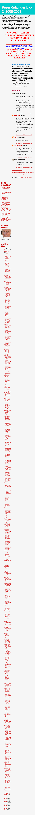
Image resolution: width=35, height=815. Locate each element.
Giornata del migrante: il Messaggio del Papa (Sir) (7, 641)
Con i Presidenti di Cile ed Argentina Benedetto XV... (7, 515)
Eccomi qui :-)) (7, 556)
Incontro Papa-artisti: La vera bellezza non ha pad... (7, 389)
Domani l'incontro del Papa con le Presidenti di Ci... (7, 624)
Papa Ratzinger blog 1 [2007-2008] (6, 220)
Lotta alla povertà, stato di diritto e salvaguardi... (7, 326)
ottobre (6, 794)
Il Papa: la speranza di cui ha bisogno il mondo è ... (7, 406)
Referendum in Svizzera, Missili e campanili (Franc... (7, 262)
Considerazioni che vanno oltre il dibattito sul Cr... (7, 474)
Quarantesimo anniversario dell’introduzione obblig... (7, 305)
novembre (6, 251)
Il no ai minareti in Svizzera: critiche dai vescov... (7, 272)
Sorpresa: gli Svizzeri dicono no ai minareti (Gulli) (7, 352)
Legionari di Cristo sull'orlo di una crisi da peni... (7, 569)
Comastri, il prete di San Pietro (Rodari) (7, 759)
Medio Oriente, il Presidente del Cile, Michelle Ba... (7, 526)
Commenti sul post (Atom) (25, 177)
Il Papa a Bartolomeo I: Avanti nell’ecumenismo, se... (7, 317)
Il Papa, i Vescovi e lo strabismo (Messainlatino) (7, 694)
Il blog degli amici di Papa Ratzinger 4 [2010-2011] (6, 213)
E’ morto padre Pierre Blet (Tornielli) (7, 321)
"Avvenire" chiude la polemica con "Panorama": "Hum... (7, 579)
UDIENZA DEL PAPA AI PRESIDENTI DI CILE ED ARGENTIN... (7, 531)
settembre (6, 796)
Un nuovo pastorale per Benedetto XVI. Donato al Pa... (7, 630)
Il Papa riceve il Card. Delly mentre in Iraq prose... (7, 590)
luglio (5, 799)
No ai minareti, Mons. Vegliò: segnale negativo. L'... (7, 336)
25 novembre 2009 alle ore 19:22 (24, 143)
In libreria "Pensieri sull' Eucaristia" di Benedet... (7, 738)
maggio (6, 802)
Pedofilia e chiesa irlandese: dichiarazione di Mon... (7, 601)
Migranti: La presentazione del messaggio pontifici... (7, 613)
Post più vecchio (29, 172)
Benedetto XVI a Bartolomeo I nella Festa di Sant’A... (7, 341)
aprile (5, 804)
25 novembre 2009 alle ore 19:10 (24, 134)
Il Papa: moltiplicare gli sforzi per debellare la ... (7, 384)
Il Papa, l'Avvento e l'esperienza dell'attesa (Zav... (7, 294)
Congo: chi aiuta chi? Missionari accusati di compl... (7, 700)
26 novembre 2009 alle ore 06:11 (24, 167)
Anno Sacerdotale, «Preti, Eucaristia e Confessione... (7, 491)
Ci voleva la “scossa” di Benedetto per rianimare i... (7, 485)
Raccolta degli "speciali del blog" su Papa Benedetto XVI (6, 209)
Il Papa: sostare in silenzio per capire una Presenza (7, 547)
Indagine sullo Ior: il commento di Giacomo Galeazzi (7, 764)
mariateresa (18, 145)
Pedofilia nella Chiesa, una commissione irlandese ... (7, 668)
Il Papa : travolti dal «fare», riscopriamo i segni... (7, 480)
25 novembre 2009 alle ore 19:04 (24, 113)
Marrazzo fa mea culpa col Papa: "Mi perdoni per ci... (7, 775)
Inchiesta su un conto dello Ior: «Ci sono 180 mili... (7, 780)
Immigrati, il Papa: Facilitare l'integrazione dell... (7, 674)
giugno (6, 801)
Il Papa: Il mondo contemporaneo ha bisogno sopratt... (7, 462)
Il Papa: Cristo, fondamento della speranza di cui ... (7, 456)
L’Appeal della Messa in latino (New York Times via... (7, 300)
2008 (4, 809)
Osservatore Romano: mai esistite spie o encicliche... (7, 574)
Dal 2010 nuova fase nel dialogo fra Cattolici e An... (7, 749)
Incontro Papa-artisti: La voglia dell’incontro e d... (7, 498)
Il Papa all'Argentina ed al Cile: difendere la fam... (7, 553)
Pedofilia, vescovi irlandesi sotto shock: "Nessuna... (7, 331)
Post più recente (16, 172)
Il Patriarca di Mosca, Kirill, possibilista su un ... (7, 618)
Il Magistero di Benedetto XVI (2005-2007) (4, 198)
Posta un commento (17, 170)
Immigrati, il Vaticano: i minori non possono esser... (7, 657)
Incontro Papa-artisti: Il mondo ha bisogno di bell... (7, 786)
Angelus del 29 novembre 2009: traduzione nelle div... (7, 400)
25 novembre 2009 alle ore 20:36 (24, 157)
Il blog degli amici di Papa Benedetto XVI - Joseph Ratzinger (6, 188)
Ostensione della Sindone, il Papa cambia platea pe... (7, 423)
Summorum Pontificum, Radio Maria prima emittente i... (7, 378)
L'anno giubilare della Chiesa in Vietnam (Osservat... (7, 791)
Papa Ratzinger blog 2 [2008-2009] (17, 9)
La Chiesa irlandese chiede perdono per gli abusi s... (7, 595)
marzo (5, 805)
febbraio (6, 807)
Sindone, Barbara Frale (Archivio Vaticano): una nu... (7, 283)
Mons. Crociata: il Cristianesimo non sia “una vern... (7, 717)
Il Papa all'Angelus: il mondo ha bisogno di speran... (7, 429)
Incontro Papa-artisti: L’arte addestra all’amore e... (7, 690)
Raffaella (17, 115)
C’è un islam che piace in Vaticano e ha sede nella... (7, 509)
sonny (16, 137)
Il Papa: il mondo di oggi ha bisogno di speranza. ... (7, 451)
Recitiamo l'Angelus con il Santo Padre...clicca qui (7, 468)
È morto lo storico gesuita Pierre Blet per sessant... (7, 256)
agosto (6, 798)
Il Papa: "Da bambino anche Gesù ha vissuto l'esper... (7, 680)
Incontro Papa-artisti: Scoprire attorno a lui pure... (7, 504)
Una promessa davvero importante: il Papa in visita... (7, 646)
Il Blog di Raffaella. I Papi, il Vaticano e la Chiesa (6, 192)
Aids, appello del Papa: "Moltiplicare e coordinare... (7, 446)
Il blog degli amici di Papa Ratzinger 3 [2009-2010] (6, 217)
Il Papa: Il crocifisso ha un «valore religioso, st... (7, 362)
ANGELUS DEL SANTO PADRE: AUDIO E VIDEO (7, 412)
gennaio (6, 808)
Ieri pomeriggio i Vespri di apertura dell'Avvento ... (7, 418)
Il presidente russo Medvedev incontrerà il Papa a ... (7, 706)
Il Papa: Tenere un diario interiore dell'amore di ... (7, 537)
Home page (23, 173)
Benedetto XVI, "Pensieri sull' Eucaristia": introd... (7, 722)
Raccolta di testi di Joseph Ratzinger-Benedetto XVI (5, 206)
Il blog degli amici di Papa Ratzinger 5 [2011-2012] (6, 202)
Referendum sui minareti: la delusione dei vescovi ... (7, 267)
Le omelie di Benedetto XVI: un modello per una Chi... (7, 607)
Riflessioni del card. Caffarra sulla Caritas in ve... (7, 770)
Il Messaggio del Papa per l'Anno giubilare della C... (7, 755)
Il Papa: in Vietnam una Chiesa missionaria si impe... (7, 732)
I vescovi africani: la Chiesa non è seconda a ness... (7, 277)
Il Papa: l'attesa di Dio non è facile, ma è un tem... (7, 543)
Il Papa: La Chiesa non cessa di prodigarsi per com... (7, 441)
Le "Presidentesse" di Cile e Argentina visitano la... (7, 521)
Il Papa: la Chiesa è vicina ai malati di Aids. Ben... (7, 435)
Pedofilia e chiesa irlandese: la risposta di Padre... (7, 635)
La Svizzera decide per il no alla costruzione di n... (7, 372)
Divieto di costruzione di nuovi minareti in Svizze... (7, 346)
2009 (4, 248)
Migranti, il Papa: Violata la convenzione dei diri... (7, 685)
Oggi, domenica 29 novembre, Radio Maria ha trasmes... (7, 585)
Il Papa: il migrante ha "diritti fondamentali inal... (7, 663)
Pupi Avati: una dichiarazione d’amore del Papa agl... (7, 289)
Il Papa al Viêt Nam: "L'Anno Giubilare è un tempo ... (7, 711)
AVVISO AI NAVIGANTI (7, 559)
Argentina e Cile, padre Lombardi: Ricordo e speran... (7, 563)
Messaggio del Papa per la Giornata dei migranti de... (7, 651)
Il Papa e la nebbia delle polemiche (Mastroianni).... (7, 743)
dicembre (6, 249)
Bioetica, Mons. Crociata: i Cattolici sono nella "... (7, 727)
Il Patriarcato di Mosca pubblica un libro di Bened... (7, 311)
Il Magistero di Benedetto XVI (4, 195)
